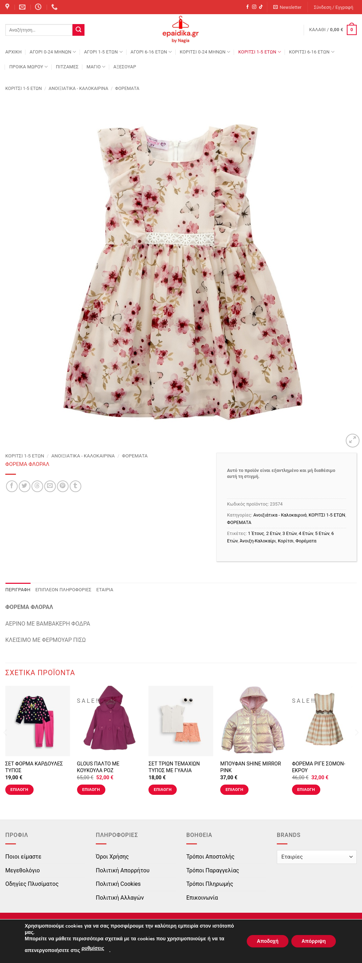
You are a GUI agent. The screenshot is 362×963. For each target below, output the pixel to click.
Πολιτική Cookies (118, 884)
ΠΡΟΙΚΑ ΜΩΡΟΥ (28, 66)
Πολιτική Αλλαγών (120, 897)
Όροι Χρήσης (112, 856)
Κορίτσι (285, 540)
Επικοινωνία (202, 897)
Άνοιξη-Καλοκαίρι (258, 540)
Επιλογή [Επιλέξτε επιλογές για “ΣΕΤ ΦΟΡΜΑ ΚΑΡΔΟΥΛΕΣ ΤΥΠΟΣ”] (19, 789)
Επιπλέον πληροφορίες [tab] (63, 589)
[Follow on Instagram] (254, 7)
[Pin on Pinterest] (63, 486)
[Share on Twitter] (24, 486)
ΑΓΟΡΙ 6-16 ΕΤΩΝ (151, 52)
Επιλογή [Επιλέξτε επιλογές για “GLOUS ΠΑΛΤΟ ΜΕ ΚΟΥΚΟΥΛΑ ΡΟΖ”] (91, 789)
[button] (287, 7)
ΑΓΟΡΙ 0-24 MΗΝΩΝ (53, 52)
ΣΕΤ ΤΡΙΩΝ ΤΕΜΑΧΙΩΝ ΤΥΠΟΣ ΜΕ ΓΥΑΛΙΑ (174, 767)
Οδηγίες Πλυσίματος (32, 884)
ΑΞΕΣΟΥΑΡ (124, 66)
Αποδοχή (265, 941)
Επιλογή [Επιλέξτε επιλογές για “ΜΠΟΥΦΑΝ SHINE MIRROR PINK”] (234, 789)
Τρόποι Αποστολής (210, 856)
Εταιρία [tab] (105, 589)
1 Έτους (256, 533)
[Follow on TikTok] (261, 7)
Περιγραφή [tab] (17, 589)
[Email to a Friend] (50, 486)
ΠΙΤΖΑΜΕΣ (67, 66)
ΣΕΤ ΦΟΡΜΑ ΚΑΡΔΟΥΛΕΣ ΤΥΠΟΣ (34, 767)
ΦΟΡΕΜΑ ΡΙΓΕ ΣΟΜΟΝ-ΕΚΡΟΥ (318, 767)
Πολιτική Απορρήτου (123, 870)
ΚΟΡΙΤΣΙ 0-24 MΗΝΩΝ (205, 52)
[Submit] (78, 30)
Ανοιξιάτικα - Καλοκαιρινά (79, 88)
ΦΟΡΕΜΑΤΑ (127, 88)
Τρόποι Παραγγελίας (212, 870)
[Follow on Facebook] (247, 7)
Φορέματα (306, 540)
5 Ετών (322, 533)
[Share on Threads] (37, 486)
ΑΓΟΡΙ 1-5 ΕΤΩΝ (103, 52)
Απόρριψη (312, 941)
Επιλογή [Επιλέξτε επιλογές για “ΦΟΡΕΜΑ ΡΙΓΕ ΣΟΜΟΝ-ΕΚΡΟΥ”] (306, 789)
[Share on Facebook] (12, 486)
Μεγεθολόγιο (22, 870)
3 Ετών (289, 533)
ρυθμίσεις (92, 948)
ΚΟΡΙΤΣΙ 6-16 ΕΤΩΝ (311, 52)
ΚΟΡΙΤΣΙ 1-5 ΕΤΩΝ (259, 52)
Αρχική (13, 52)
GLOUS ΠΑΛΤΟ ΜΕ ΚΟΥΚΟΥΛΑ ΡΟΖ (98, 767)
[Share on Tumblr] (75, 486)
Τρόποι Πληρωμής (209, 884)
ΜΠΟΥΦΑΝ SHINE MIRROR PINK (250, 767)
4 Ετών (306, 533)
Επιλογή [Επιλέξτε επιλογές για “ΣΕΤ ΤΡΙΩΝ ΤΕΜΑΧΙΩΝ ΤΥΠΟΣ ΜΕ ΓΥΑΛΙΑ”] (162, 789)
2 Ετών (273, 533)
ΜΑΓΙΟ (96, 66)
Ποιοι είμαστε (23, 856)
